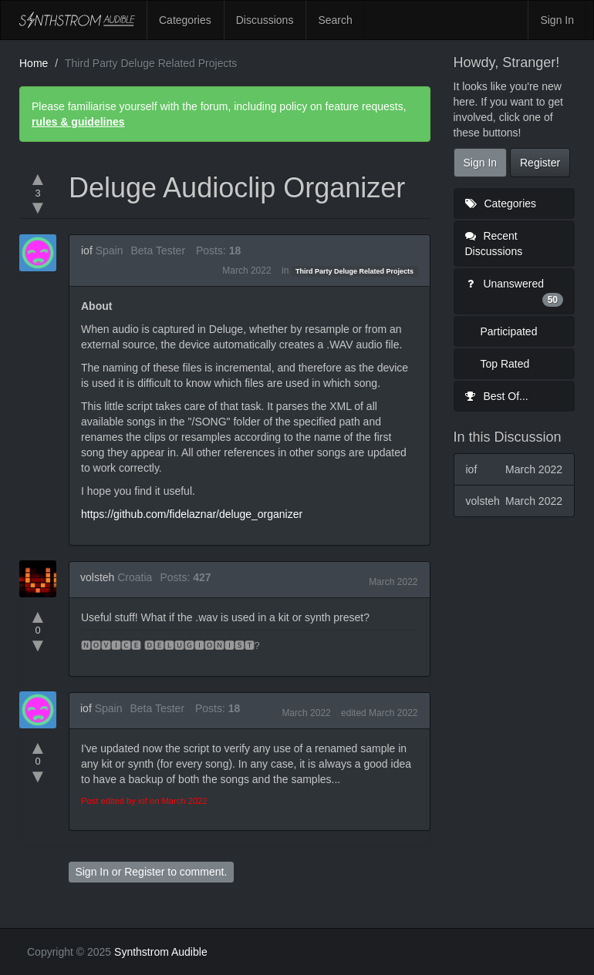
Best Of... (496, 396)
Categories (185, 20)
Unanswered (514, 292)
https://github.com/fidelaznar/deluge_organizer (191, 514)
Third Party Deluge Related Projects (354, 271)
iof (87, 250)
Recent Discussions (494, 243)
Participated (509, 331)
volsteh (97, 577)
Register (144, 872)
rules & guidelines (78, 122)
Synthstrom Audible (77, 20)
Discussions (265, 20)
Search (335, 20)
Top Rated (505, 364)
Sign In (557, 20)
